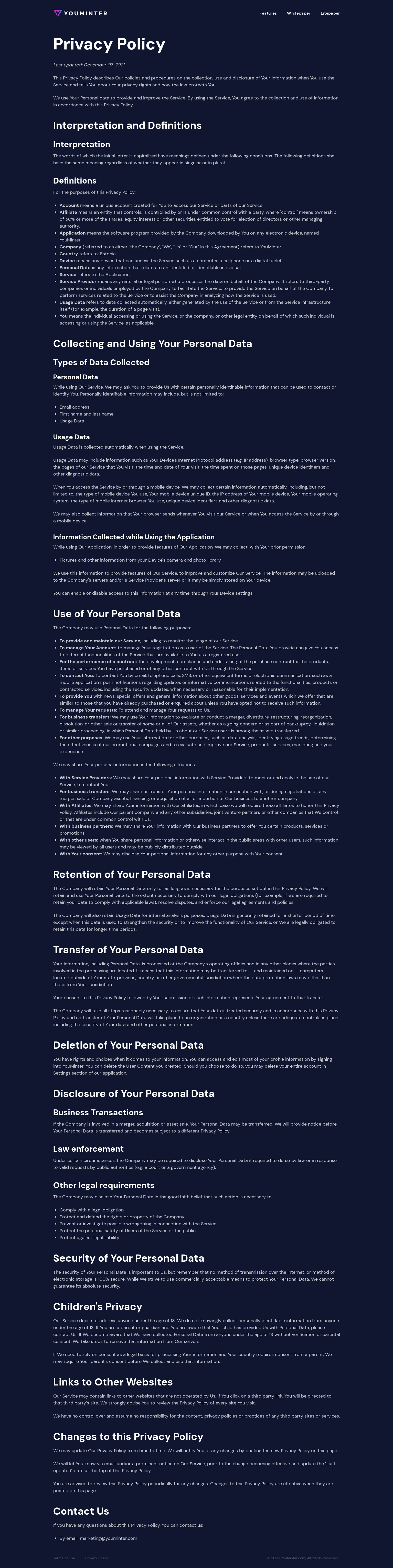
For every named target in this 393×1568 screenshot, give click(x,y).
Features (268, 13)
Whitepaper (298, 13)
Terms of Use (64, 1558)
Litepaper (330, 13)
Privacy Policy (96, 1558)
